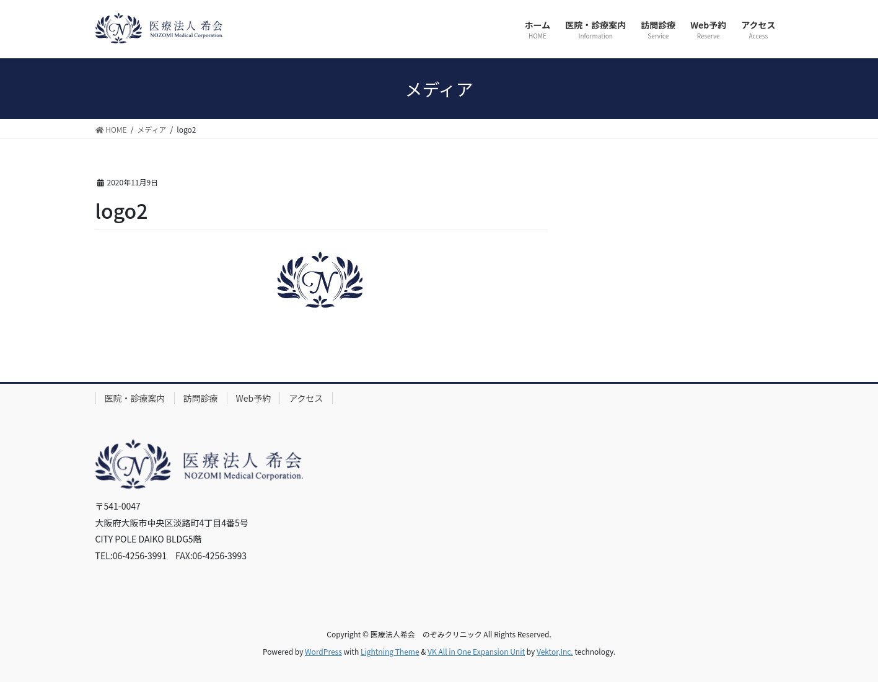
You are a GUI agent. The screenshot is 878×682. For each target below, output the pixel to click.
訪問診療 (200, 398)
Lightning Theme (390, 651)
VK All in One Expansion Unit (476, 651)
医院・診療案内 (135, 398)
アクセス (306, 398)
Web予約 (253, 398)
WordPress (323, 651)
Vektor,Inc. (555, 651)
